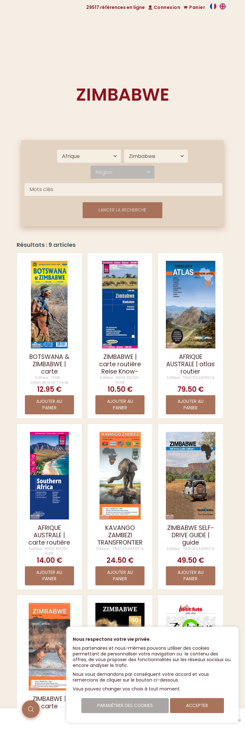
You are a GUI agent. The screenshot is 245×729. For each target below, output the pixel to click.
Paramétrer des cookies (125, 706)
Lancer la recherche (122, 210)
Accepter (197, 706)
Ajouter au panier (49, 404)
